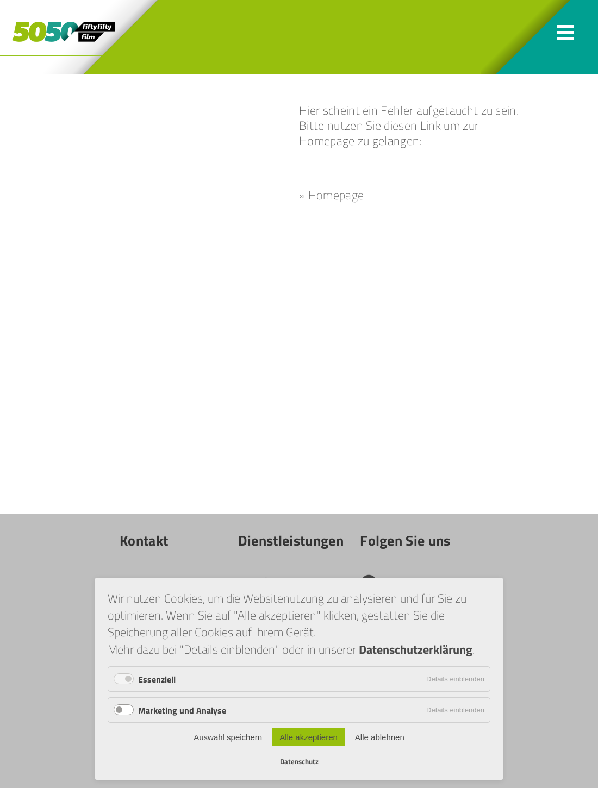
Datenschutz (299, 761)
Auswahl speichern (228, 737)
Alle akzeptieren (308, 737)
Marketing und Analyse (182, 710)
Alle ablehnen (379, 737)
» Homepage (331, 195)
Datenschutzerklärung (415, 649)
